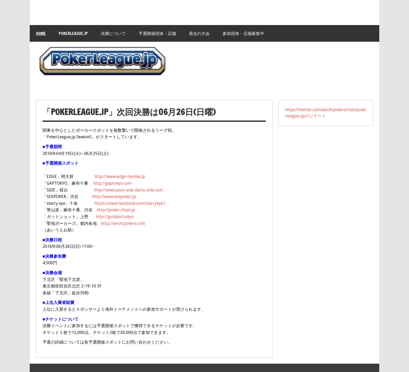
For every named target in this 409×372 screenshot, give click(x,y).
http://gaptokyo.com (112, 183)
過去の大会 (199, 33)
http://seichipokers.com (123, 223)
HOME (41, 33)
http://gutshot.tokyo (115, 216)
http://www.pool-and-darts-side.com (128, 190)
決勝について (113, 33)
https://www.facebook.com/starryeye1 (129, 203)
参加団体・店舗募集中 (243, 33)
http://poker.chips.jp (116, 209)
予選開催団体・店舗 (157, 33)
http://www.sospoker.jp (114, 196)
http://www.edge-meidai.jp (119, 176)
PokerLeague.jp (73, 33)
